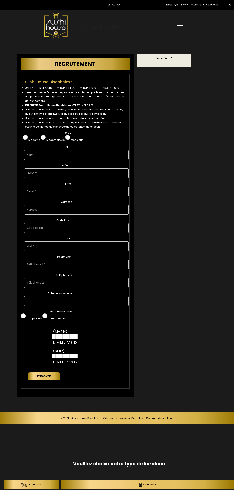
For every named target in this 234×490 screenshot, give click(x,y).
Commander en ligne (159, 418)
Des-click (137, 418)
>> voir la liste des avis (204, 4)
